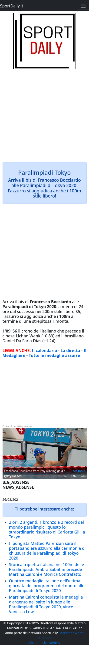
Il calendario (44, 350)
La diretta (70, 350)
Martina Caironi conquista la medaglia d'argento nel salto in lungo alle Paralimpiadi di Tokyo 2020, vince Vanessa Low (46, 604)
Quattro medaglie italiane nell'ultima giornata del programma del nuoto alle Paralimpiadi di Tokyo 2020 (47, 585)
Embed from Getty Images (17, 426)
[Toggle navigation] (83, 6)
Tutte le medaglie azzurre (54, 355)
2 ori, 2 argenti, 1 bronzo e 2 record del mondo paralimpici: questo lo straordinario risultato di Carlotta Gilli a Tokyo (47, 529)
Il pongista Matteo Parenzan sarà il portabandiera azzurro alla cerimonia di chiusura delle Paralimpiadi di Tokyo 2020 (47, 550)
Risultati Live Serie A (44, 642)
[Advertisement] (44, 113)
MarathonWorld (71, 633)
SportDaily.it (11, 6)
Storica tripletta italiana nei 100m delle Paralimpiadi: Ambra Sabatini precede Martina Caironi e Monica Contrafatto (46, 569)
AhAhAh (44, 638)
